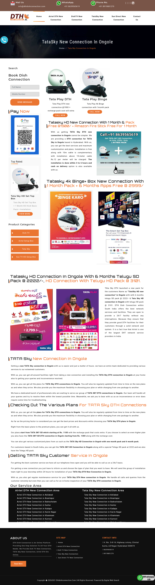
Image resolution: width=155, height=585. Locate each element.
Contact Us (137, 18)
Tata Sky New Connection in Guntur (100, 505)
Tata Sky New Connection (67, 554)
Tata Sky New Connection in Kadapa (100, 508)
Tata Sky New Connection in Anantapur (102, 498)
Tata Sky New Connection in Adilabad (101, 495)
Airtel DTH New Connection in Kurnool (34, 519)
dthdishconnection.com (66, 580)
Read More (18, 564)
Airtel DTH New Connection (56, 18)
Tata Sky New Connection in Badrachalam (103, 501)
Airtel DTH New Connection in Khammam (35, 515)
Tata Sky (26, 249)
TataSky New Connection (98, 18)
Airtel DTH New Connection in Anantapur (35, 498)
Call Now (60, 115)
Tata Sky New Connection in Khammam (102, 515)
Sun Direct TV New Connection (69, 558)
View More (24, 214)
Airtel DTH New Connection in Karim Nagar (36, 512)
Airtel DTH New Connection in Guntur (34, 505)
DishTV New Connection (76, 18)
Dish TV (26, 233)
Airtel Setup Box (26, 241)
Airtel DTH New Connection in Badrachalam (37, 501)
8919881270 (108, 553)
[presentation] (13, 183)
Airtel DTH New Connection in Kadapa (34, 508)
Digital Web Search (111, 580)
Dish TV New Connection (67, 550)
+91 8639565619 (72, 6)
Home (61, 48)
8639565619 (108, 550)
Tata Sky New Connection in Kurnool (100, 519)
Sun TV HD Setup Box (26, 257)
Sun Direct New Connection (119, 18)
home (39, 16)
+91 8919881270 (106, 6)
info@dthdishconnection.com (31, 6)
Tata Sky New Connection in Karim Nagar (103, 512)
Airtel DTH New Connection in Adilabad (35, 495)
